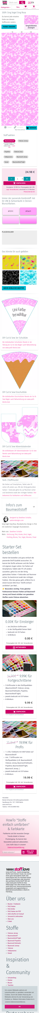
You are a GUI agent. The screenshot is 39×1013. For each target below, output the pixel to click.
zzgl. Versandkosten (12, 189)
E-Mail (10, 943)
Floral (34, 559)
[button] (6, 7)
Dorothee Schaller (16, 553)
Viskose (10, 970)
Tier (19, 559)
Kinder (20, 556)
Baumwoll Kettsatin (14, 965)
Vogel (29, 556)
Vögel (23, 559)
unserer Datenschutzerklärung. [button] (15, 1002)
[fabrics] (18, 178)
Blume (15, 559)
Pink (16, 556)
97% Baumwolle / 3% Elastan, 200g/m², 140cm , (9, 145)
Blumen (29, 559)
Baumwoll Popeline (14, 962)
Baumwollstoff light (14, 960)
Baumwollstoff (13, 957)
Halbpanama (12, 972)
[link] (4, 2)
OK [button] (20, 1006)
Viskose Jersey (13, 955)
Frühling (9, 559)
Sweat (10, 975)
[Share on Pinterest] (8, 127)
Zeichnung (10, 556)
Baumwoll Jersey (13, 967)
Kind (25, 556)
